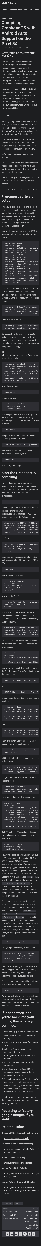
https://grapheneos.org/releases (18, 1163)
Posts (10, 19)
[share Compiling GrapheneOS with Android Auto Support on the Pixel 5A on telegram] (29, 1234)
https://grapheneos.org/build (16, 1138)
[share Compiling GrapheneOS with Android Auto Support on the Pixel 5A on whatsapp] (25, 1234)
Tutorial (18, 1203)
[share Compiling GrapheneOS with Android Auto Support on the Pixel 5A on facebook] (20, 1234)
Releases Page (28, 517)
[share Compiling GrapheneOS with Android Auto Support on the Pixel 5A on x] (7, 1234)
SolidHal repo (11, 671)
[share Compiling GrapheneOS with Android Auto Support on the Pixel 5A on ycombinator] (33, 1234)
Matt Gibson (9, 3)
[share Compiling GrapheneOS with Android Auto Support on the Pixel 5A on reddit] (16, 1234)
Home (4, 19)
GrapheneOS (7, 131)
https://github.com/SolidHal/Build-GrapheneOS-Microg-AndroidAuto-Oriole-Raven (21, 1190)
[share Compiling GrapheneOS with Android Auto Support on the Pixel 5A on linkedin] (11, 1234)
